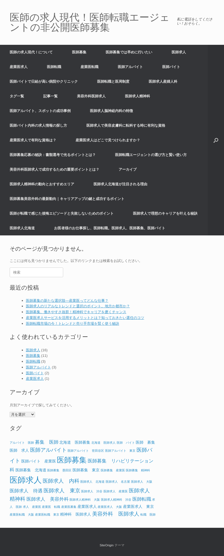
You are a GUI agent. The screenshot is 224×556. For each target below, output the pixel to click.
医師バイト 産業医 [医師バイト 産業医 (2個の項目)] (38, 461)
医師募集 (79, 52)
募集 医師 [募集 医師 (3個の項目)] (46, 442)
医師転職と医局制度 (113, 81)
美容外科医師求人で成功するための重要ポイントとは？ (54, 169)
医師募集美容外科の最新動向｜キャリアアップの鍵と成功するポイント (67, 199)
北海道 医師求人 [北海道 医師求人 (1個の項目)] (103, 442)
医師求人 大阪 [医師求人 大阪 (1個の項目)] (141, 481)
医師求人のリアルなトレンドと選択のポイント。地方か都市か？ (78, 306)
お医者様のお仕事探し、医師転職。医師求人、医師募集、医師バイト (109, 228)
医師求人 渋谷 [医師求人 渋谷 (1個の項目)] (91, 491)
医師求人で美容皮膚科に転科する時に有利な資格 (125, 125)
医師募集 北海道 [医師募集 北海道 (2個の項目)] (30, 470)
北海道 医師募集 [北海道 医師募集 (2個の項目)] (74, 442)
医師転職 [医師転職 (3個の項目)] (141, 499)
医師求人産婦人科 (163, 81)
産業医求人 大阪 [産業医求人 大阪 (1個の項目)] (110, 506)
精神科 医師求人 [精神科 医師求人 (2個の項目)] (75, 514)
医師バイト (171, 67)
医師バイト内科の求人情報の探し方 (38, 125)
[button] (216, 140)
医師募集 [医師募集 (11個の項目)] (72, 460)
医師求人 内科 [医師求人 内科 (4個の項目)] (61, 481)
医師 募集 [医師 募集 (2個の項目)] (145, 442)
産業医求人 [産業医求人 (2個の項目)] (87, 506)
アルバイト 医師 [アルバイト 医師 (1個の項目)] (22, 442)
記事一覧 (50, 96)
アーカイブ (128, 169)
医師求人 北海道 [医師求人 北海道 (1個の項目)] (92, 481)
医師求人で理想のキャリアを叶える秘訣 (165, 213)
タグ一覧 (17, 96)
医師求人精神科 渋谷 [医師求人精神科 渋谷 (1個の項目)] (116, 499)
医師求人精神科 (137, 96)
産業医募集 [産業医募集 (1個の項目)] (68, 506)
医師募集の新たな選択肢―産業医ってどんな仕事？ (67, 300)
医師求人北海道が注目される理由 (120, 184)
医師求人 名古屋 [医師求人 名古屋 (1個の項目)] (118, 481)
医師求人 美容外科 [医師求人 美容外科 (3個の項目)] (47, 499)
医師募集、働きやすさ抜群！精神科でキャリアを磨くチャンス (76, 312)
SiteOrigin (107, 545)
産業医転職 (89, 67)
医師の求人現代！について (31, 52)
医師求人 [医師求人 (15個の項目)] (26, 479)
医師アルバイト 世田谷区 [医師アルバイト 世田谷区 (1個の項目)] (86, 450)
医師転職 (54, 67)
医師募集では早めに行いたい (129, 52)
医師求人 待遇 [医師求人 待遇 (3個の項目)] (26, 490)
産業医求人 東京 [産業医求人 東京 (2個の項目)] (138, 506)
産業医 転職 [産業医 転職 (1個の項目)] (51, 506)
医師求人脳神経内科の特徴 (111, 111)
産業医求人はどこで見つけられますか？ (108, 140)
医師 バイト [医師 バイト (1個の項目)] (126, 442)
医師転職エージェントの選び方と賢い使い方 (151, 155)
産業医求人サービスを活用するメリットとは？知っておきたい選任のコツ (85, 318)
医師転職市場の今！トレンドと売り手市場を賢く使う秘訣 (72, 323)
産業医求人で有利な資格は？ (33, 140)
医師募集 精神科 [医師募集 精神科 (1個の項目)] (138, 470)
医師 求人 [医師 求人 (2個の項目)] (19, 450)
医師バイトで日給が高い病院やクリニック (44, 81)
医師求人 (179, 52)
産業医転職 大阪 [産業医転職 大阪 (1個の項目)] (22, 514)
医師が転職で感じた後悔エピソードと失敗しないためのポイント (62, 213)
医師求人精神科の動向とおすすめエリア (42, 184)
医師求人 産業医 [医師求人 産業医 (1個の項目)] (115, 491)
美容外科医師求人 (91, 96)
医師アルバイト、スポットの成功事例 (40, 111)
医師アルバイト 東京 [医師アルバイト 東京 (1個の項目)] (120, 450)
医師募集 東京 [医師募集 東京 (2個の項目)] (86, 470)
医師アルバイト (130, 67)
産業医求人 (19, 67)
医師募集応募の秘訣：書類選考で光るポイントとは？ (53, 155)
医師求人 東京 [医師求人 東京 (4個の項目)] (62, 490)
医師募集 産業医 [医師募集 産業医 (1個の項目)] (113, 470)
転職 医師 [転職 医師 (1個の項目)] (148, 514)
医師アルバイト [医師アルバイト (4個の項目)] (48, 450)
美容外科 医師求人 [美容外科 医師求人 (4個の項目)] (115, 514)
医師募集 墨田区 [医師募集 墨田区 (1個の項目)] (59, 470)
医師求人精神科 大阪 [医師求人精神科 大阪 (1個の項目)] (85, 499)
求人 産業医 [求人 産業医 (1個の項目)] (32, 506)
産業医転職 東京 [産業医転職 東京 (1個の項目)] (47, 514)
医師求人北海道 (22, 228)
